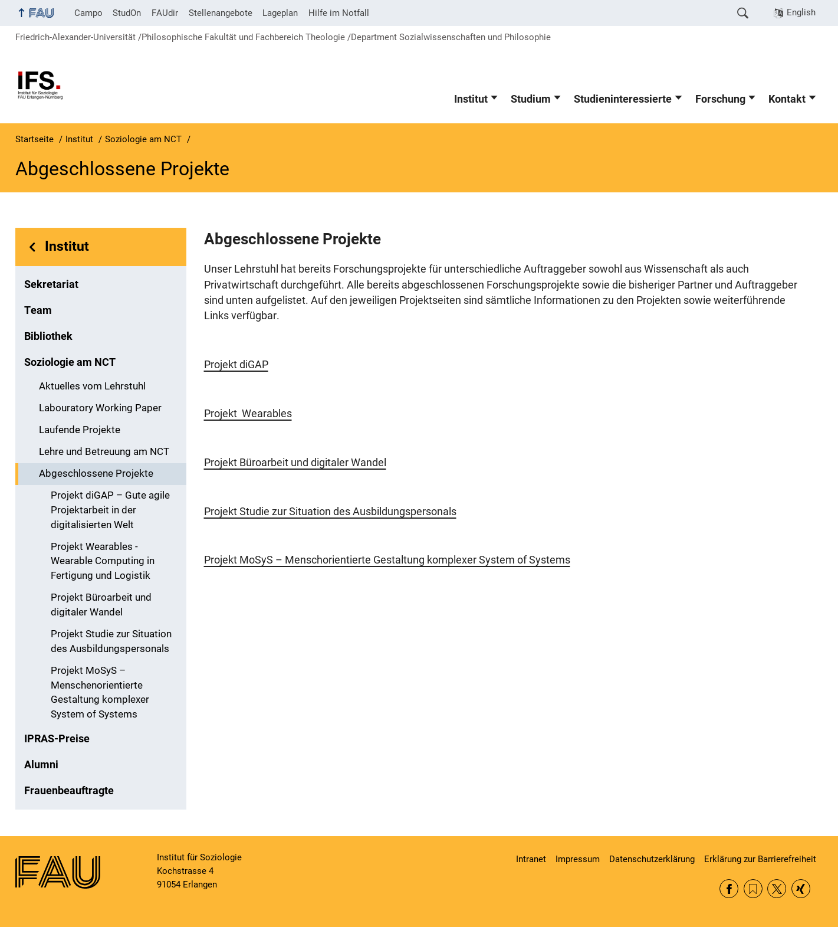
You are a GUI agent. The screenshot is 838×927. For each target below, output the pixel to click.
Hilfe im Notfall (338, 13)
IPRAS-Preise (57, 739)
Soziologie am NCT (70, 362)
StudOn (127, 13)
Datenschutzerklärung (652, 859)
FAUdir (165, 13)
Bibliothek (48, 336)
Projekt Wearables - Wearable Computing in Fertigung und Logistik (103, 561)
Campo (88, 13)
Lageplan (280, 13)
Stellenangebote (220, 13)
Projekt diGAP (236, 365)
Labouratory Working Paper (100, 408)
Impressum (578, 859)
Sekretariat (51, 284)
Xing (800, 888)
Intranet (531, 859)
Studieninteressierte (623, 99)
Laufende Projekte (79, 429)
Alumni (41, 765)
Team (38, 310)
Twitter (776, 888)
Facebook (728, 888)
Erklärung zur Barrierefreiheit (760, 859)
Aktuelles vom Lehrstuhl (92, 386)
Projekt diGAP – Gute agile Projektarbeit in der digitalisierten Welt (110, 510)
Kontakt (787, 99)
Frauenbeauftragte (69, 791)
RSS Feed (753, 888)
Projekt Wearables (248, 414)
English (801, 12)
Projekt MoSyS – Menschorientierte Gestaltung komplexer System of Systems (387, 560)
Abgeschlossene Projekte (96, 473)
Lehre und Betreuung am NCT (104, 451)
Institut (471, 99)
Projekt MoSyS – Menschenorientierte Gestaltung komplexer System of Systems (100, 692)
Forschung (720, 99)
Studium (531, 99)
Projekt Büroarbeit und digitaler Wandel (101, 605)
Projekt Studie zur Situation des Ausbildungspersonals (111, 641)
